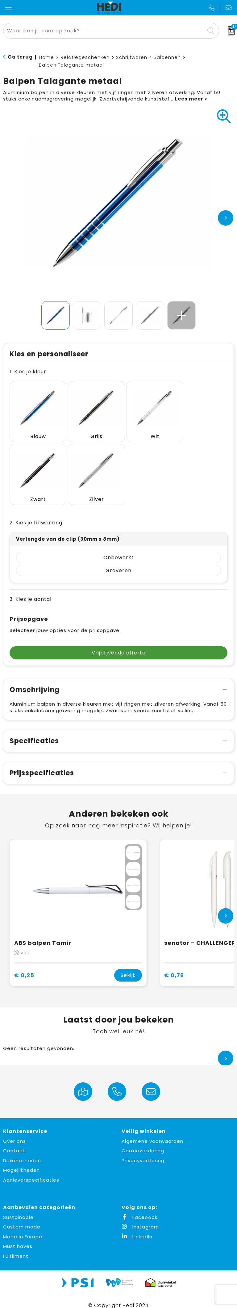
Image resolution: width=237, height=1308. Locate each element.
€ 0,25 (24, 967)
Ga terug (20, 57)
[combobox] (104, 30)
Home (46, 57)
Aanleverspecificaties (31, 1172)
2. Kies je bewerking (36, 514)
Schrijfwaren (131, 57)
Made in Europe (22, 1228)
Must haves (17, 1238)
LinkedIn (137, 1228)
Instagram (140, 1219)
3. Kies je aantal (31, 591)
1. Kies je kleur (28, 371)
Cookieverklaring (143, 1143)
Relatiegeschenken (85, 57)
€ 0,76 (174, 967)
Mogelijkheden (21, 1162)
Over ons (14, 1133)
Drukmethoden (22, 1152)
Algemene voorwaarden (152, 1133)
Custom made (21, 1219)
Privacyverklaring (143, 1152)
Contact (14, 1143)
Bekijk (128, 967)
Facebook (139, 1209)
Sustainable (18, 1209)
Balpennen (167, 57)
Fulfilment (15, 1248)
